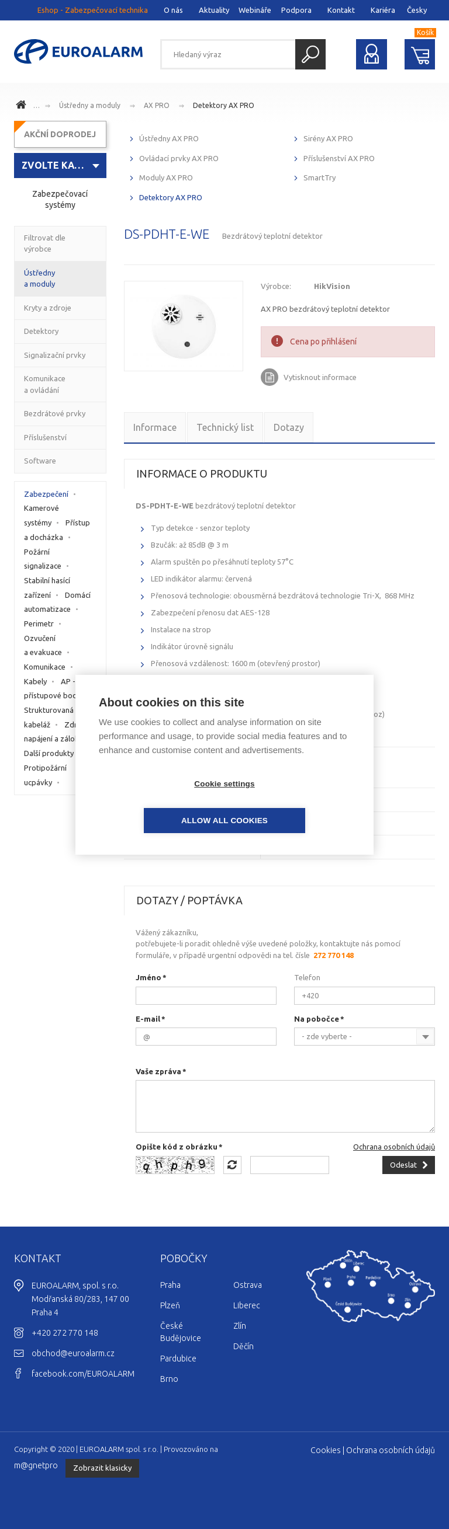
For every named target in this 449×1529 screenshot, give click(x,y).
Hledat (310, 54)
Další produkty (49, 753)
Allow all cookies (291, 801)
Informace (155, 427)
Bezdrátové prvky (54, 413)
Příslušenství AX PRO (339, 158)
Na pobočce (316, 1019)
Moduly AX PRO (166, 177)
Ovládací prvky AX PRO (179, 158)
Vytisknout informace (320, 377)
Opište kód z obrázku (176, 1147)
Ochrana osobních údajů (394, 1147)
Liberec (246, 1305)
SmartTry (319, 177)
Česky (417, 10)
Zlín (239, 1326)
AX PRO (157, 105)
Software (40, 461)
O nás (173, 10)
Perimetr (39, 623)
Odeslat (403, 1165)
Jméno (148, 977)
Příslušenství (45, 437)
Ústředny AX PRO (169, 138)
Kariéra (383, 10)
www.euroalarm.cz (23, 106)
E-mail (148, 1019)
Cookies (325, 1450)
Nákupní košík (420, 54)
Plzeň (170, 1305)
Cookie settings (157, 801)
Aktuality (214, 10)
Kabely (35, 681)
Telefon (307, 977)
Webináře (255, 10)
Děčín (243, 1346)
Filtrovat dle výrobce (44, 243)
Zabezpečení (46, 494)
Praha (170, 1285)
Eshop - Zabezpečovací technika (92, 10)
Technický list (225, 427)
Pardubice (178, 1358)
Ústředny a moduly (89, 105)
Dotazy (289, 427)
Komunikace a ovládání (44, 384)
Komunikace (44, 667)
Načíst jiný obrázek (232, 1165)
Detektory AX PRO (223, 105)
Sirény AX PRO (328, 138)
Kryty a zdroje (47, 308)
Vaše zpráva (158, 1071)
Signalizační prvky (54, 355)
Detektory (41, 331)
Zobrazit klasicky (102, 1468)
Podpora (296, 10)
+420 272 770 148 (65, 1333)
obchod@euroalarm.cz (73, 1353)
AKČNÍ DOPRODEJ (60, 134)
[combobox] (364, 1037)
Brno (169, 1379)
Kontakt (341, 10)
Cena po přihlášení (323, 341)
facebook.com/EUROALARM (83, 1373)
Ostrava (247, 1285)
